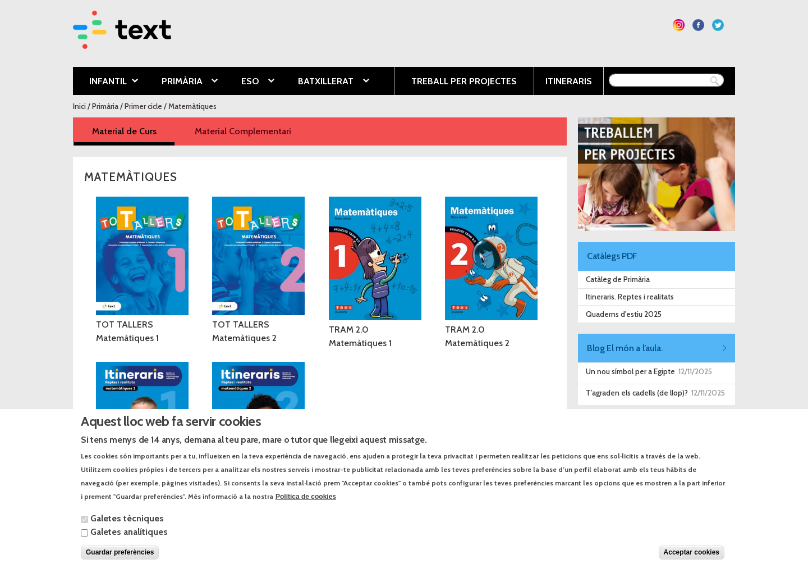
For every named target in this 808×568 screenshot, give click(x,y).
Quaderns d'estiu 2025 (624, 314)
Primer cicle (143, 106)
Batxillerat (325, 82)
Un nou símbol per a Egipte (630, 371)
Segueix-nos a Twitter (718, 25)
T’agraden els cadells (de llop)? (637, 392)
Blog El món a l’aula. (624, 348)
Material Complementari (243, 131)
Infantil (105, 82)
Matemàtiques (192, 106)
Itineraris (568, 81)
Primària (181, 82)
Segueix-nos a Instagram (679, 25)
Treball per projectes (464, 81)
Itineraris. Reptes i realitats (630, 296)
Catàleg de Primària (618, 279)
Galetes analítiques (129, 542)
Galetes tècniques (127, 529)
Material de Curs (133, 131)
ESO (249, 82)
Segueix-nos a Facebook (698, 25)
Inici (79, 106)
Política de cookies (306, 507)
